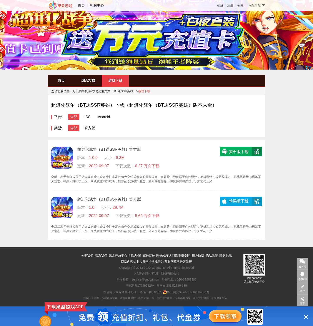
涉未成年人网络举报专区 (173, 255)
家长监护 (149, 255)
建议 (302, 291)
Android (104, 117)
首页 (81, 5)
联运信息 (226, 255)
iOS (87, 117)
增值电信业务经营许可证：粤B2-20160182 (132, 292)
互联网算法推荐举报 (178, 261)
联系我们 (101, 255)
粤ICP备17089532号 (140, 285)
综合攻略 (88, 80)
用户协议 (198, 255)
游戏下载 (115, 80)
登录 (220, 5)
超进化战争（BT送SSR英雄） (116, 91)
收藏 (240, 5)
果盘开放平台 (118, 255)
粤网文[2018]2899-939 (171, 285)
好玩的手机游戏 (83, 91)
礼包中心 (97, 5)
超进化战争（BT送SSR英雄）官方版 (109, 149)
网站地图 (135, 255)
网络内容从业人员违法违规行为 (142, 261)
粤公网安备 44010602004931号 (186, 292)
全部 (73, 117)
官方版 (90, 128)
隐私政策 (212, 255)
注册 (230, 5)
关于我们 (87, 255)
